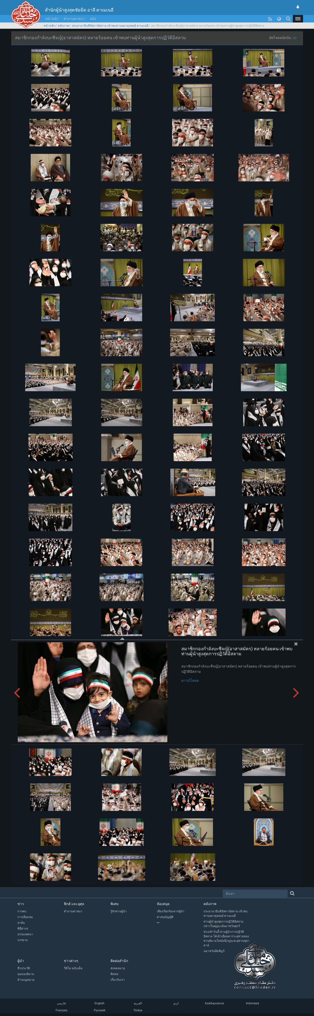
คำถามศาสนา (74, 19)
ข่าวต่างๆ (71, 961)
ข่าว (20, 904)
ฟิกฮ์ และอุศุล (74, 904)
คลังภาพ (63, 25)
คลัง (93, 19)
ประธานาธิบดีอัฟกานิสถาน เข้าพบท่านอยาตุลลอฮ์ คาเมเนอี (110, 25)
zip (294, 38)
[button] (298, 18)
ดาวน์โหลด (190, 680)
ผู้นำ (20, 961)
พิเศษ (114, 904)
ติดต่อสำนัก (119, 961)
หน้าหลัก (52, 19)
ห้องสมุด (163, 904)
